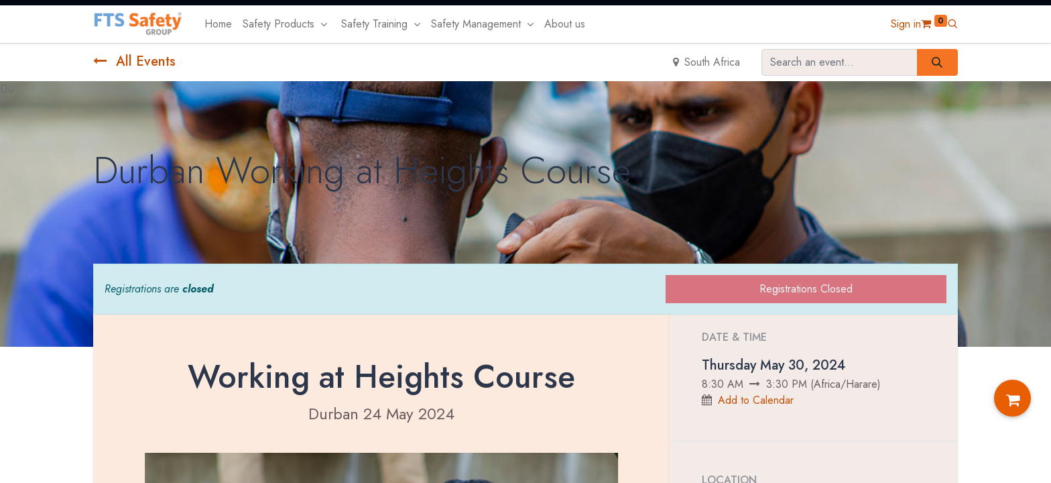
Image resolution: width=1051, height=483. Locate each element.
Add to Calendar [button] (756, 400)
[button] (952, 24)
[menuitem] (218, 24)
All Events (134, 61)
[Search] (937, 62)
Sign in (906, 24)
